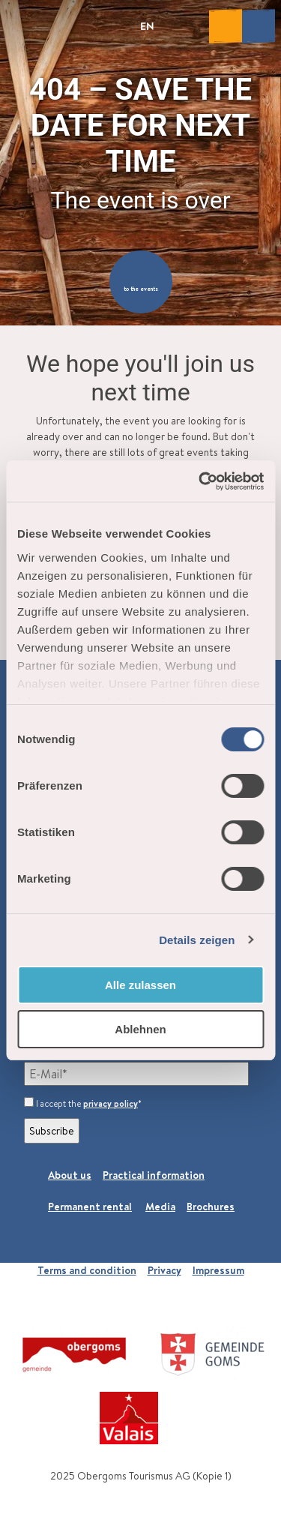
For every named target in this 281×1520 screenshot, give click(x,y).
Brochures (211, 1206)
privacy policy (110, 1103)
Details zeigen (197, 940)
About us (69, 1175)
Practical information (154, 1175)
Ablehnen (140, 1029)
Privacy (164, 1270)
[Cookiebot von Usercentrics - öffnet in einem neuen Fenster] (200, 481)
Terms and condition (86, 1270)
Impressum (218, 1270)
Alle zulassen (140, 985)
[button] (140, 281)
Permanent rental (90, 1206)
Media (160, 1206)
